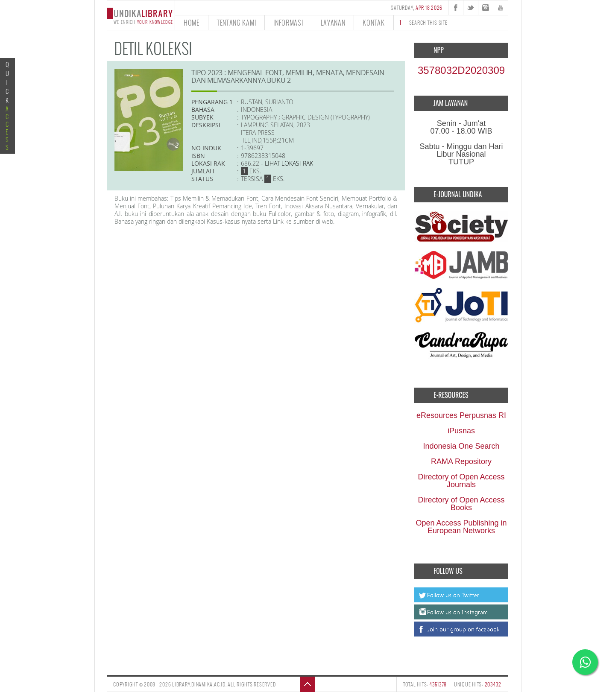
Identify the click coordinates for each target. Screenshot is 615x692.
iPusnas (461, 430)
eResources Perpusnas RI (461, 415)
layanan (333, 22)
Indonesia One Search (461, 446)
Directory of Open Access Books (461, 504)
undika (141, 16)
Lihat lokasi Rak (289, 163)
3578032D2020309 (461, 70)
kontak (373, 22)
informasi (288, 22)
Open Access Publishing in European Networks (461, 527)
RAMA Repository (461, 461)
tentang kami (236, 22)
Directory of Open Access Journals (461, 481)
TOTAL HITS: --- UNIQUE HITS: (452, 684)
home (191, 22)
